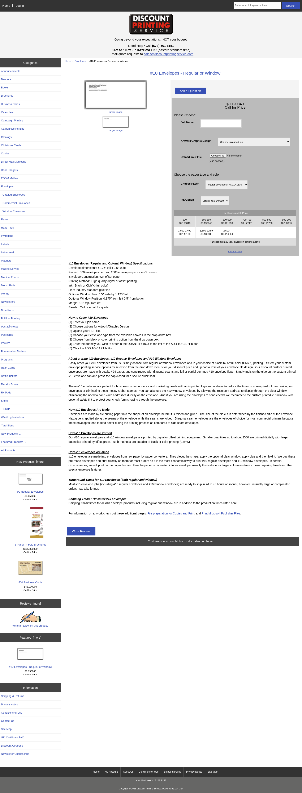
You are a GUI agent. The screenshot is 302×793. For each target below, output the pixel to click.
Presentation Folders (13, 351)
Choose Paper (190, 183)
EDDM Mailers (9, 178)
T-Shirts (5, 408)
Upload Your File (191, 156)
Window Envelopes (13, 211)
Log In (20, 5)
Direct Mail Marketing (13, 161)
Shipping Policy (172, 771)
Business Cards (10, 104)
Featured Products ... (13, 441)
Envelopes (80, 61)
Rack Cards (8, 367)
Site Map (6, 729)
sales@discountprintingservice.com (169, 54)
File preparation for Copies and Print (170, 513)
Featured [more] (30, 637)
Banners (6, 79)
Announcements (10, 71)
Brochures (7, 95)
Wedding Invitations (12, 417)
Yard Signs (7, 425)
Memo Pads (8, 285)
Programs (7, 359)
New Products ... (11, 433)
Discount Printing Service (149, 789)
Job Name (187, 122)
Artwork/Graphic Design (196, 140)
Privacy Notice (9, 704)
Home (6, 5)
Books (4, 87)
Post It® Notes (9, 326)
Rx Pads (6, 392)
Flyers (4, 219)
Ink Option (187, 199)
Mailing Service (10, 268)
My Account (111, 771)
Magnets (6, 260)
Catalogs (6, 137)
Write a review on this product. (30, 619)
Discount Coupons (12, 745)
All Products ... (9, 450)
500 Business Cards (30, 572)
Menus (5, 293)
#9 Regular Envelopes (30, 482)
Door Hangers (9, 170)
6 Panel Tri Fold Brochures (30, 526)
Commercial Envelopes (15, 203)
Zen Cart (178, 789)
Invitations (7, 235)
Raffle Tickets (9, 375)
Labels (5, 244)
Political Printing (10, 318)
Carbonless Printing (12, 128)
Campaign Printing (12, 120)
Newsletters (8, 301)
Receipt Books (9, 384)
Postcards (7, 334)
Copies (5, 153)
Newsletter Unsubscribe (15, 753)
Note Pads (7, 310)
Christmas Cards (11, 145)
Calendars (7, 112)
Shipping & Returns (12, 696)
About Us (128, 771)
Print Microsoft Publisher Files (221, 513)
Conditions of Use (11, 712)
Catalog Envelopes (13, 194)
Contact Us (7, 720)
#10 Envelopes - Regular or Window (30, 658)
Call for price (235, 251)
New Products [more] (30, 461)
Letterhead (7, 252)
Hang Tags (7, 227)
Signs (4, 400)
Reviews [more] (30, 603)
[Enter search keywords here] (257, 5)
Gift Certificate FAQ (12, 737)
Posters (5, 343)
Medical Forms (10, 277)
